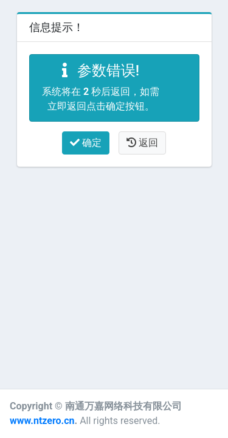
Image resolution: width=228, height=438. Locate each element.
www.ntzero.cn (42, 420)
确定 (86, 142)
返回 (142, 142)
